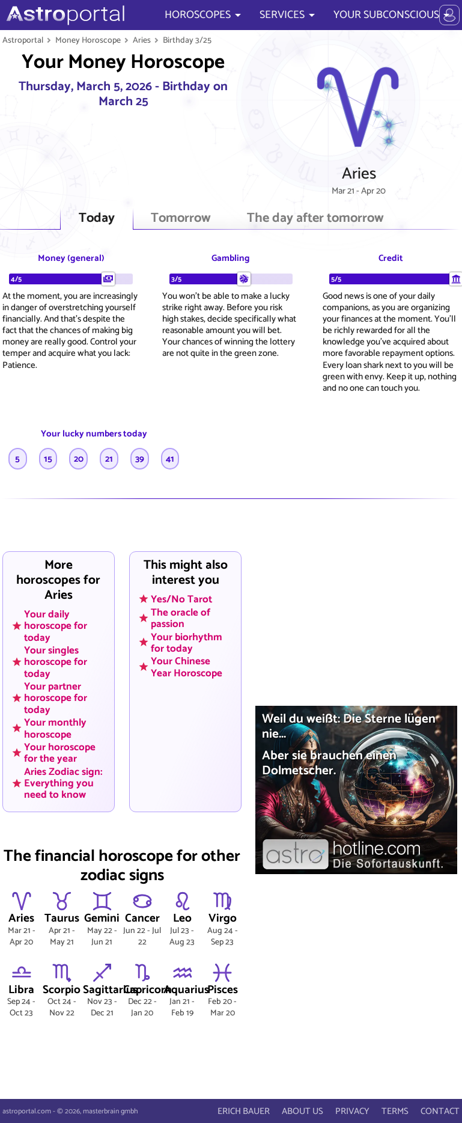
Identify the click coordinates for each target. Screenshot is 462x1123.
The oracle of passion (180, 617)
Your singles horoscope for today (55, 662)
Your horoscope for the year (60, 753)
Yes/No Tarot (181, 599)
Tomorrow (181, 218)
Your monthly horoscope (55, 728)
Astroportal (22, 40)
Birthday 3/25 (187, 40)
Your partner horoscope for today (55, 698)
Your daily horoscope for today (55, 626)
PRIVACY (352, 1111)
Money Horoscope (88, 40)
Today (97, 218)
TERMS (395, 1111)
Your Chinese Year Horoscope (186, 667)
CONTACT (440, 1111)
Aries (142, 40)
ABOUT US (302, 1111)
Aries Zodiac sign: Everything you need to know (63, 783)
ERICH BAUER (243, 1111)
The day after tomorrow (315, 218)
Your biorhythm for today (186, 642)
